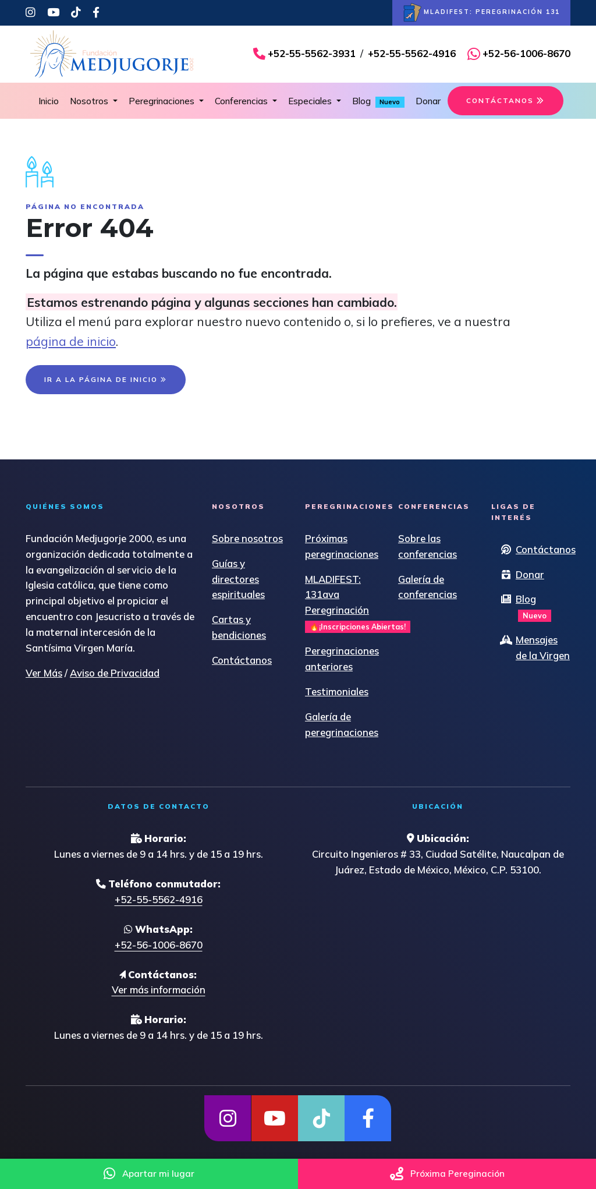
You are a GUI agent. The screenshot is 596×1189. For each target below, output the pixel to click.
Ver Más (44, 673)
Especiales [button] (311, 101)
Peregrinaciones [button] (163, 101)
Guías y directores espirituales (238, 579)
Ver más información (158, 989)
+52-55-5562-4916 (412, 53)
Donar (428, 101)
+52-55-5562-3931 (312, 53)
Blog (378, 101)
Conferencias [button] (242, 101)
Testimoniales (336, 691)
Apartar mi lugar (149, 1173)
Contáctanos (242, 660)
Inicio (48, 101)
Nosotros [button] (90, 101)
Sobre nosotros (247, 538)
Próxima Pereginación (447, 1173)
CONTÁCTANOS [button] (505, 100)
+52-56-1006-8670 (526, 53)
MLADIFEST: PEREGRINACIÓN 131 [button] (481, 13)
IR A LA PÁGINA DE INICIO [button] (105, 379)
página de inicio (71, 341)
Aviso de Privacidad (114, 673)
